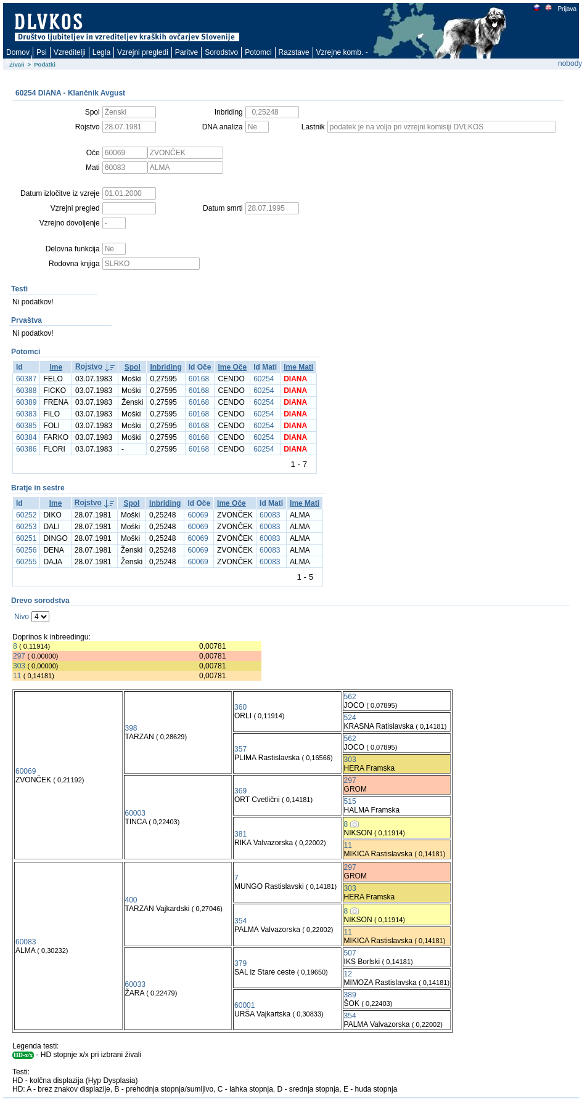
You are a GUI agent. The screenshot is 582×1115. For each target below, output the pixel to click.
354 (240, 921)
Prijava (566, 9)
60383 (26, 414)
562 (350, 696)
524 (350, 717)
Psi (41, 52)
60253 (26, 526)
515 (350, 801)
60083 (270, 515)
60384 (26, 437)
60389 (26, 402)
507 (350, 953)
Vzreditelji (70, 52)
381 (240, 834)
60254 (263, 379)
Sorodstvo (221, 52)
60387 (26, 379)
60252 (26, 515)
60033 (135, 984)
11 (17, 675)
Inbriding (165, 367)
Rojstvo (88, 366)
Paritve (186, 52)
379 (240, 963)
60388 (26, 390)
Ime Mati (298, 367)
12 (348, 974)
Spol (133, 367)
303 (19, 666)
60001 (244, 1005)
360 (240, 707)
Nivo (21, 616)
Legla (101, 52)
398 (131, 728)
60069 (197, 515)
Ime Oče (232, 367)
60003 (135, 813)
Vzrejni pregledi (142, 52)
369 (240, 791)
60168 (199, 379)
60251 (26, 538)
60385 (26, 425)
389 (350, 995)
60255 (26, 562)
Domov (18, 52)
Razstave (294, 52)
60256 (26, 550)
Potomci (258, 52)
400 (131, 900)
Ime (55, 367)
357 (240, 749)
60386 (26, 449)
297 (19, 656)
